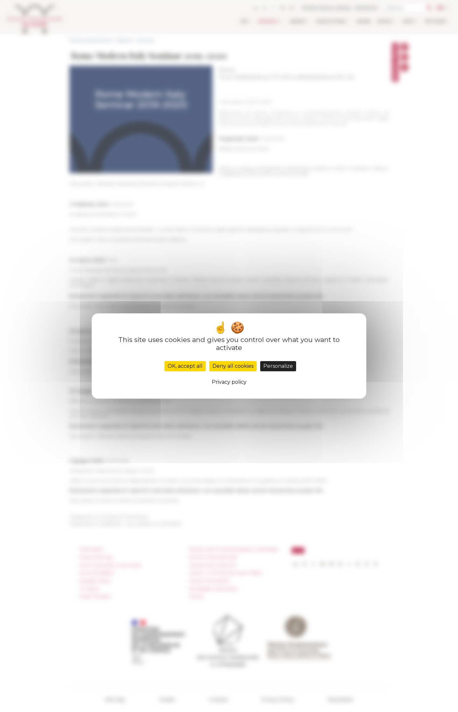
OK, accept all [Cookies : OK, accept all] (185, 366)
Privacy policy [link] (229, 382)
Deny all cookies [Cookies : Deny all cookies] (232, 366)
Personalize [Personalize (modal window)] (278, 366)
